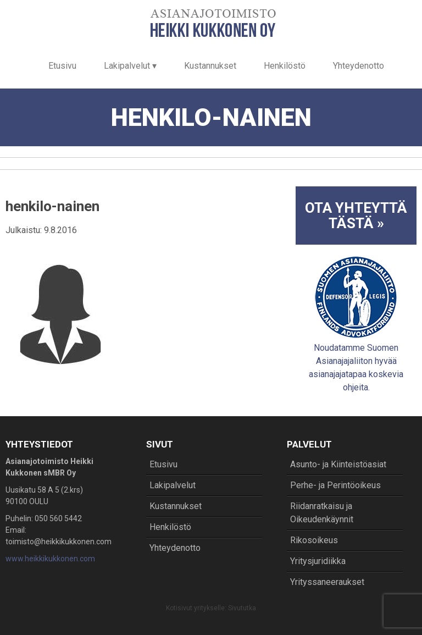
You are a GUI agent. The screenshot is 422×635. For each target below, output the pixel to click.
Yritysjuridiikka (318, 561)
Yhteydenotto (358, 65)
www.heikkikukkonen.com (50, 558)
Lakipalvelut (172, 485)
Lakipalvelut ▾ (130, 65)
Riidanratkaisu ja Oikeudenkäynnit (321, 512)
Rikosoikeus (314, 540)
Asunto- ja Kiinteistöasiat (338, 464)
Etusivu (62, 65)
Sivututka (242, 608)
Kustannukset (210, 65)
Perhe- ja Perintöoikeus (335, 485)
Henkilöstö (285, 65)
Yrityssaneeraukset (327, 582)
